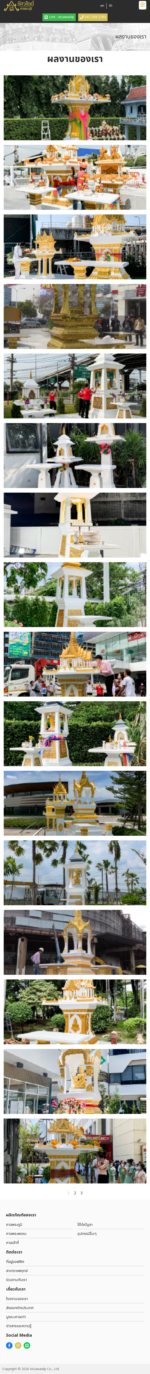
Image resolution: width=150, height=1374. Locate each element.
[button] (142, 5)
